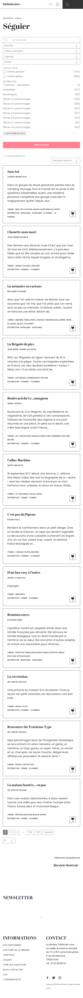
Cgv (5, 974)
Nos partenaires (12, 945)
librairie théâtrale (67, 865)
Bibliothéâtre (8, 18)
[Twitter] (54, 977)
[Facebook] (48, 977)
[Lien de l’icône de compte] (58, 4)
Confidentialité (12, 979)
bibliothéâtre (11, 4)
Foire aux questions (14, 964)
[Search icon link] (67, 4)
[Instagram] (60, 977)
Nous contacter (13, 969)
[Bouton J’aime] (72, 213)
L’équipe (7, 959)
